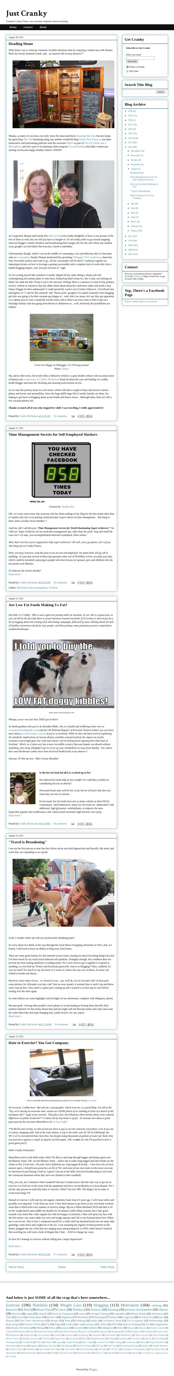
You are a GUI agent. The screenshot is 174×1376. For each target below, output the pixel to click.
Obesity (163, 1309)
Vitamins (149, 1331)
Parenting (99, 1317)
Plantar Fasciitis (49, 1345)
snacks (135, 1353)
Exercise (13, 1305)
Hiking (39, 1327)
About (43, 27)
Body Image (12, 1324)
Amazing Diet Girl (85, 136)
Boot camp (87, 1342)
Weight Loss (70, 1305)
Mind (27, 1309)
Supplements (161, 1324)
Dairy (142, 1342)
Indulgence (107, 1327)
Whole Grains (15, 1349)
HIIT (114, 1324)
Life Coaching (87, 1331)
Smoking (123, 1338)
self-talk (102, 1349)
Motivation (22, 587)
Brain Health (159, 1335)
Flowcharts (11, 1345)
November (136, 155)
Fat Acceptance (135, 1320)
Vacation (53, 587)
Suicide (111, 1353)
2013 (130, 142)
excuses (78, 1327)
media (94, 1320)
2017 (130, 124)
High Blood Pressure (67, 1331)
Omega (23, 1345)
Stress (20, 1317)
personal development (138, 1309)
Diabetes (21, 1331)
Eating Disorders (157, 1342)
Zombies (31, 1349)
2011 (130, 236)
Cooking (118, 1342)
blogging (101, 1305)
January (134, 231)
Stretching (160, 1338)
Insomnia (74, 1338)
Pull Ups (99, 1345)
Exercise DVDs (32, 1324)
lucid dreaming (87, 1349)
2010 (130, 241)
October (135, 160)
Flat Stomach (44, 1335)
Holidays (78, 1309)
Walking (80, 1320)
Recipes (55, 1320)
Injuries (113, 1317)
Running (113, 1309)
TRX (11, 1356)
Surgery (145, 1345)
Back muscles (142, 1335)
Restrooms (163, 1353)
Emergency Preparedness (134, 1349)
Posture (153, 1353)
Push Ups (111, 1345)
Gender (57, 1335)
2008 (130, 250)
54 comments (61, 1024)
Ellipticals (28, 1335)
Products (95, 1309)
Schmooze (138, 276)
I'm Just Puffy (59, 1121)
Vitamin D (136, 1331)
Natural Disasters (28, 1353)
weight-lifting (72, 1342)
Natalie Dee (68, 506)
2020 (130, 120)
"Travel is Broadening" (28, 842)
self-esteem (110, 1335)
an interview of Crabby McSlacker (41, 379)
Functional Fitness (46, 1331)
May (133, 213)
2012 (130, 147)
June (133, 208)
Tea (125, 1331)
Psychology (82, 1335)
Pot (52, 1353)
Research (11, 1309)
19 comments (60, 823)
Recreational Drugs (129, 1345)
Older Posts (107, 1267)
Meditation (83, 1317)
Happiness (66, 1317)
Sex (147, 1324)
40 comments (60, 582)
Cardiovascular (86, 1324)
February (135, 226)
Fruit (31, 1331)
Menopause (11, 1353)
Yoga (57, 1324)
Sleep (67, 1320)
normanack (92, 1101)
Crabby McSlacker (29, 416)
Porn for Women (84, 1345)
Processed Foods (65, 1353)
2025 (130, 115)
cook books (70, 1349)
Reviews (51, 1317)
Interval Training (131, 1324)
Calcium (46, 1338)
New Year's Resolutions (32, 1320)
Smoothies (136, 1338)
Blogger (93, 1369)
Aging (29, 1313)
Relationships (156, 1320)
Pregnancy (103, 1331)
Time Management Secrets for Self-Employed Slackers (53, 434)
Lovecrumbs (22, 257)
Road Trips (44, 1309)
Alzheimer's (125, 1335)
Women (48, 1342)
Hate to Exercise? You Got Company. (39, 1043)
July (133, 204)
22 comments (60, 416)
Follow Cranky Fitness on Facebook (141, 301)
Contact (28, 27)
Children (92, 1327)
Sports (148, 1338)
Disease (10, 1320)
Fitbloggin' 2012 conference (87, 257)
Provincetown (146, 1317)
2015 (130, 133)
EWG (144, 1353)
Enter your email (133, 55)
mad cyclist (54, 235)
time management (38, 587)
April (133, 217)
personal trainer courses (33, 733)
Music (52, 1327)
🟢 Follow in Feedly (135, 67)
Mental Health (138, 1313)
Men (84, 1338)
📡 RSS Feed (132, 71)
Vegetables (119, 1313)
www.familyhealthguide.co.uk (24, 730)
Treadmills (27, 1342)
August (134, 169)
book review (162, 1331)
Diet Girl (27, 139)
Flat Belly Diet (157, 1349)
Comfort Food (103, 1342)
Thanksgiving (12, 1342)
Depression (14, 1335)
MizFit (70, 143)
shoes (120, 1327)
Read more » (15, 574)
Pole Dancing (66, 1345)
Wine (38, 1342)
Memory (142, 1328)
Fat (47, 1324)
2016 (130, 129)
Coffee (102, 1324)
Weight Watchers (160, 1345)
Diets (8, 1317)
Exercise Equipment (63, 1313)
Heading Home (21, 44)
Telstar (65, 368)
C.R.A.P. (114, 1349)
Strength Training (100, 1313)
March (134, 221)
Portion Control (157, 1328)
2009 (130, 245)
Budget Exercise (30, 1338)
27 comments (60, 1254)
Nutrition (39, 1305)
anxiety (65, 1327)
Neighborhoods (97, 1338)
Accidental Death (112, 1320)
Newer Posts (16, 1267)
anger (59, 1342)
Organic (34, 1345)
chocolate (96, 1335)
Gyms (82, 1313)
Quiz (160, 1317)
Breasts (131, 1328)
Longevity (128, 1317)
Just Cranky (26, 13)
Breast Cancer (12, 1338)
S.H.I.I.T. (99, 1353)
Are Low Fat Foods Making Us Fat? (38, 605)
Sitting (112, 1338)
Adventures (157, 1313)
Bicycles (16, 1313)
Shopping (115, 1331)
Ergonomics (59, 1338)
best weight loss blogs (49, 1349)
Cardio (69, 1324)
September (136, 164)
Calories (10, 1331)
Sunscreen (123, 1353)
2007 (130, 254)
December (135, 151)
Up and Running (76, 146)
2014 (130, 138)
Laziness (69, 1335)
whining (156, 1305)
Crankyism (131, 1342)
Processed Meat (84, 1353)
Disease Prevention (21, 1327)
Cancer (61, 1309)
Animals (42, 1313)
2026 (130, 111)
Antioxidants (35, 1317)
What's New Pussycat (90, 139)
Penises (43, 1353)
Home (13, 27)
